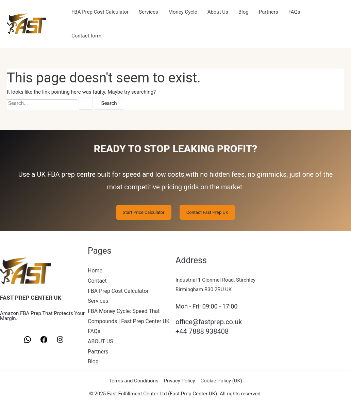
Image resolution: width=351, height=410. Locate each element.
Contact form (86, 36)
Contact (97, 281)
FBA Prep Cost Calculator (100, 12)
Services (148, 12)
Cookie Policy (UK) (221, 381)
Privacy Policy (179, 381)
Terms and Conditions (133, 381)
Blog (243, 12)
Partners (268, 12)
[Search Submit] (86, 103)
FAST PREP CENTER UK (30, 297)
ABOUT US (100, 341)
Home (95, 270)
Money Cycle (182, 12)
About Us (217, 12)
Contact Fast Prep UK (207, 212)
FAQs (294, 12)
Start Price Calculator (144, 212)
